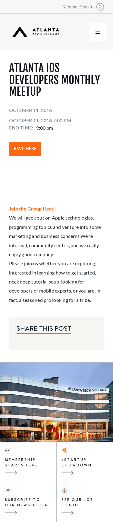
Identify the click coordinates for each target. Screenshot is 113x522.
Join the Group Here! (32, 208)
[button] (98, 32)
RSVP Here (25, 149)
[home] (34, 32)
